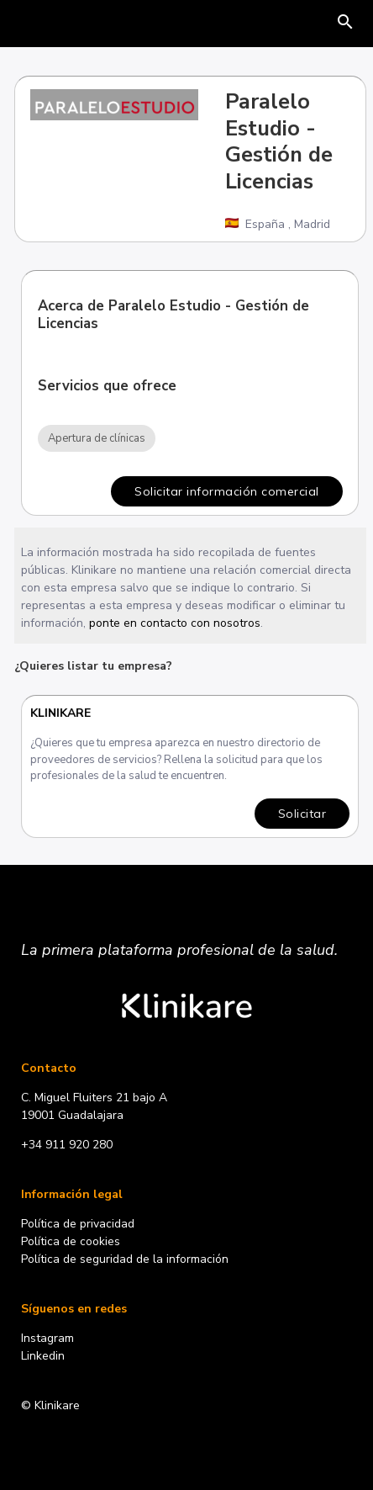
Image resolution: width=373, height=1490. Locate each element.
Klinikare (61, 713)
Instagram (47, 1338)
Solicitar (303, 813)
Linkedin (43, 1356)
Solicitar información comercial (226, 491)
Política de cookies (70, 1241)
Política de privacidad (77, 1224)
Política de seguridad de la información (125, 1259)
